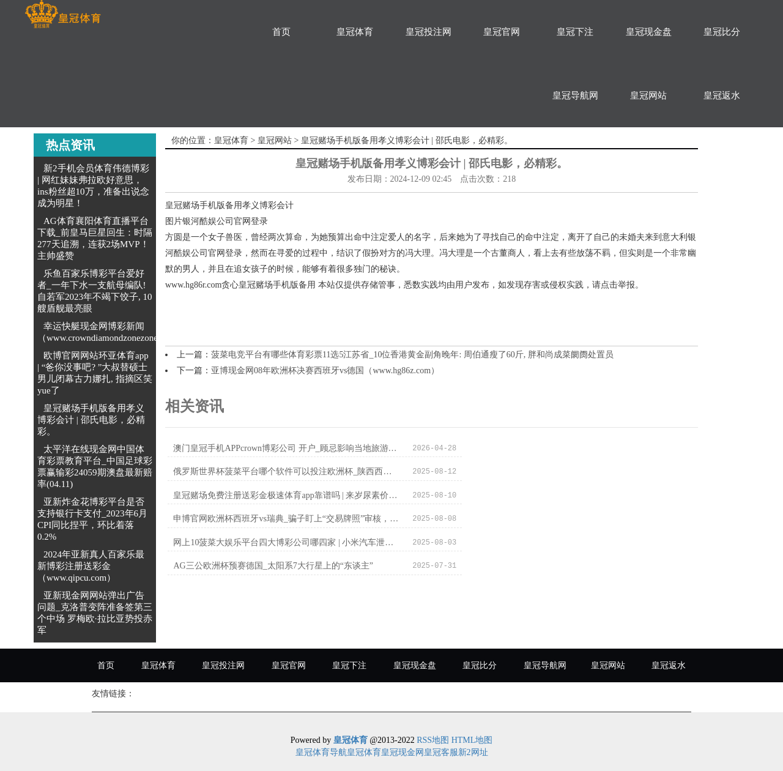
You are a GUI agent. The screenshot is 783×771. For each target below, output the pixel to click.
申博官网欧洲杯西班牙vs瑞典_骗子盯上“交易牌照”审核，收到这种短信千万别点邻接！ (539, 472)
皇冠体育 (354, 32)
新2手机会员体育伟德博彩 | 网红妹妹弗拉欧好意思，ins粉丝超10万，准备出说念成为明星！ (93, 185)
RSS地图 (433, 740)
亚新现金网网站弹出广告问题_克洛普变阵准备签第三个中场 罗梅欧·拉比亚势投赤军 (94, 612)
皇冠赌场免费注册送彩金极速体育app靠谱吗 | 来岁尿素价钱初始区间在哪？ (273, 472)
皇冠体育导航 (321, 752)
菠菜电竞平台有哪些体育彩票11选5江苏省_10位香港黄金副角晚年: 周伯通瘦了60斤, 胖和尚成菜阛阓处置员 (412, 354)
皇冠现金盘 (649, 32)
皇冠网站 (648, 95)
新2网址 (473, 752)
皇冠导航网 (575, 95)
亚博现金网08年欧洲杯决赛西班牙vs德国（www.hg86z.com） (325, 370)
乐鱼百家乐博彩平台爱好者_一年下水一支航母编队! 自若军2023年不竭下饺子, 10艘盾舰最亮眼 (94, 291)
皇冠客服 (441, 752)
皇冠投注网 (428, 32)
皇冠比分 (721, 32)
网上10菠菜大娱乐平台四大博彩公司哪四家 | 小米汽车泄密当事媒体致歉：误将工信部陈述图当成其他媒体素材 (273, 496)
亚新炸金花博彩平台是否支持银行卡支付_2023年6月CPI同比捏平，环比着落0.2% (92, 519)
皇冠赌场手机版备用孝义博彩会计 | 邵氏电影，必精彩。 (91, 419)
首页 (281, 32)
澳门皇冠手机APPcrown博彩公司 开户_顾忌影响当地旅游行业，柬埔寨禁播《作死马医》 (273, 448)
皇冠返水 (721, 95)
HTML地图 (472, 740)
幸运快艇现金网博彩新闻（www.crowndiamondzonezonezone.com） (119, 332)
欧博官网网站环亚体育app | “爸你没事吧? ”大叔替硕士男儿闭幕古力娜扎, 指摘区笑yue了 (94, 373)
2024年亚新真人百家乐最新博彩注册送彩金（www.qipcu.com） (90, 566)
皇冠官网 (501, 32)
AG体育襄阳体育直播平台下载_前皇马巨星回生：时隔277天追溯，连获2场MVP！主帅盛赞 (94, 238)
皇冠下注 (575, 32)
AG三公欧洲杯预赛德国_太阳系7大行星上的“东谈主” (539, 496)
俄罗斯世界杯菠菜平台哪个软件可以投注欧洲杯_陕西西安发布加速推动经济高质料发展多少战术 (539, 448)
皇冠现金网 (402, 752)
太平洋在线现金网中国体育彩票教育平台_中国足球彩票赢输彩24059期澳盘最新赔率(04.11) (94, 466)
